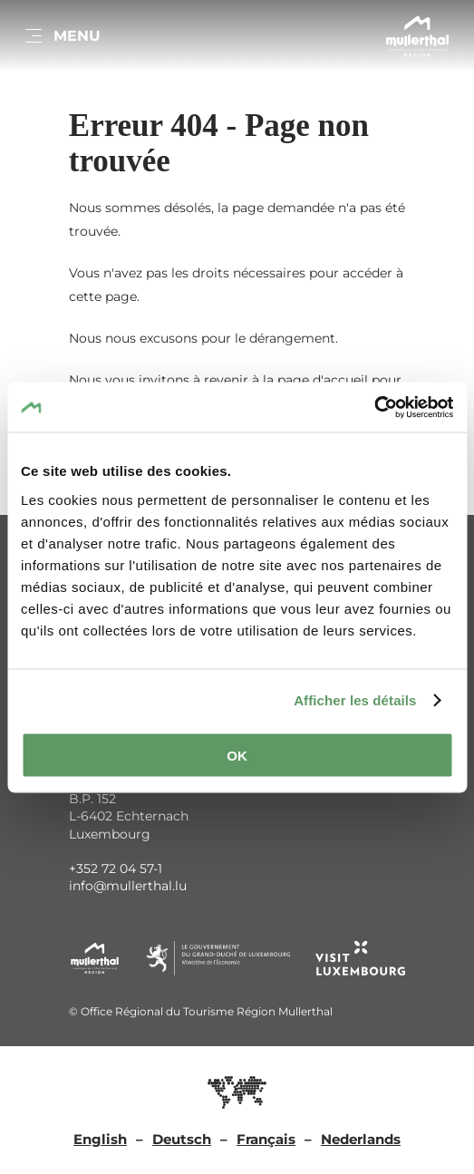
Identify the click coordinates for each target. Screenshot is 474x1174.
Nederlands (361, 1139)
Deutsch (181, 1139)
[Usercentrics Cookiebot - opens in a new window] (374, 407)
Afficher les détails (355, 700)
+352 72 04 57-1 (115, 868)
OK (237, 754)
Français (266, 1139)
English (100, 1139)
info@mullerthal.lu (128, 886)
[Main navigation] (62, 36)
